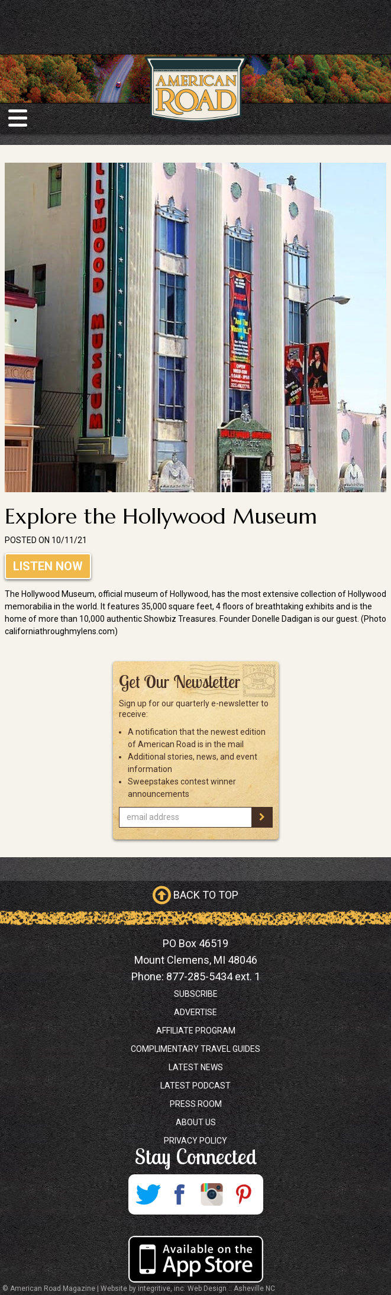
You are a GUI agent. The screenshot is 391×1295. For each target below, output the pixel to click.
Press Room (196, 1104)
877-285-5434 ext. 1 (213, 976)
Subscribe (196, 994)
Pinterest (244, 1194)
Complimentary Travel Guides (195, 1049)
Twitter (148, 1194)
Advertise (195, 1012)
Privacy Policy (195, 1140)
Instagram (212, 1194)
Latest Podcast (195, 1085)
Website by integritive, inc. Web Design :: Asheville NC (188, 1288)
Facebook (180, 1194)
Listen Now (48, 566)
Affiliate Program (195, 1030)
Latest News (196, 1067)
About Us (196, 1122)
